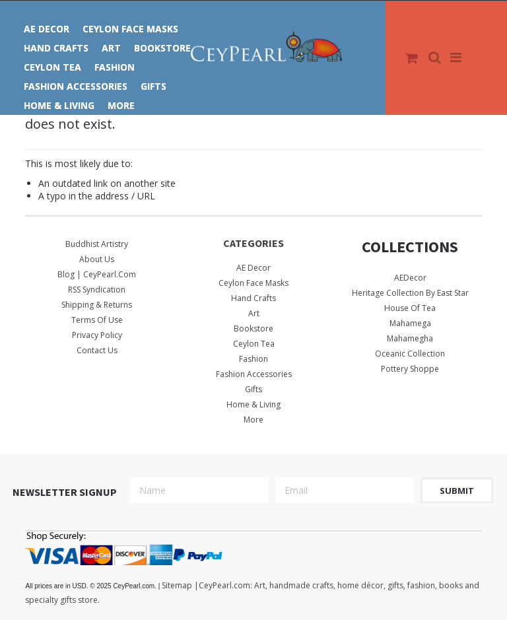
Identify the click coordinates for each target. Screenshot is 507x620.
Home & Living (59, 105)
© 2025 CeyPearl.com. (93, 586)
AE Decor (46, 28)
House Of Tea (410, 308)
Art (111, 48)
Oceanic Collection (410, 353)
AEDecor (410, 277)
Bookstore (162, 48)
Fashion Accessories (75, 86)
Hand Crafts (56, 48)
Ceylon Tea (52, 67)
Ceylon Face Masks (130, 28)
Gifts (153, 86)
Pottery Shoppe (410, 368)
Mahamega (410, 323)
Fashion (114, 67)
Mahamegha (410, 338)
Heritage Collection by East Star (410, 292)
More (121, 105)
